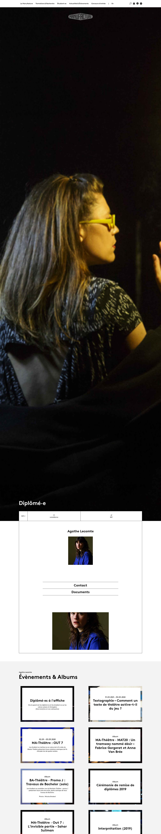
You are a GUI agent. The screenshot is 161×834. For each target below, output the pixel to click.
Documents (80, 592)
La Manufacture (26, 4)
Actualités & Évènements (79, 4)
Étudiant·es (61, 4)
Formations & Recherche (45, 4)
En (113, 4)
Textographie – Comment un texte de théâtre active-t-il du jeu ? (115, 704)
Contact (80, 585)
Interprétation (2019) (115, 828)
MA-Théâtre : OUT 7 (47, 743)
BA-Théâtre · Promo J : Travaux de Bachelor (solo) (47, 782)
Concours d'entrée (98, 4)
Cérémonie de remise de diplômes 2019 (115, 787)
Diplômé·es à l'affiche (47, 700)
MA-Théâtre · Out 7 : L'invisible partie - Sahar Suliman (47, 826)
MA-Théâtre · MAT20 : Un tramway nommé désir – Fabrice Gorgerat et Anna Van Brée (115, 746)
